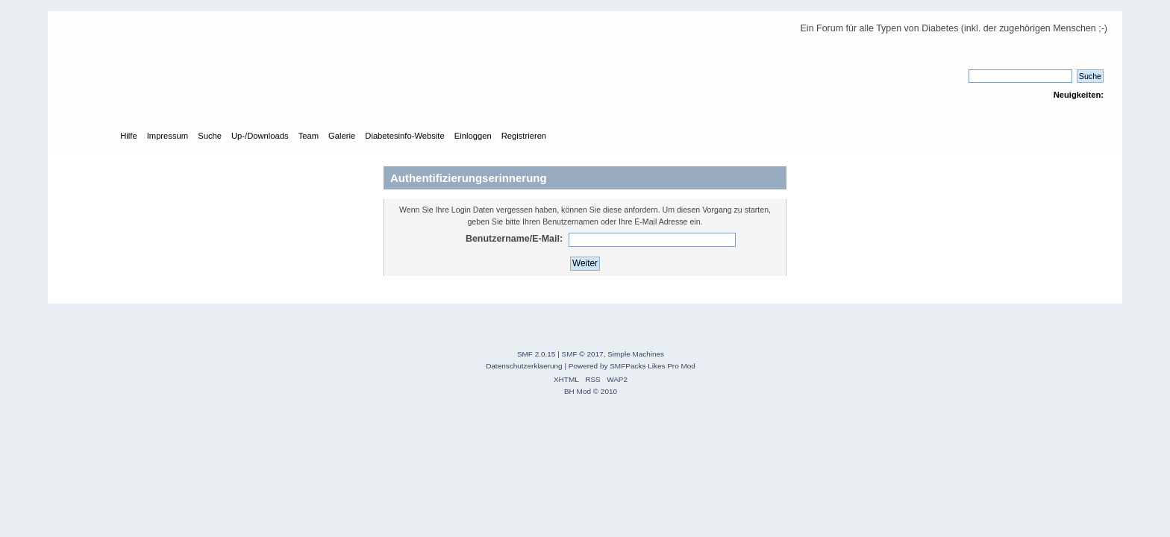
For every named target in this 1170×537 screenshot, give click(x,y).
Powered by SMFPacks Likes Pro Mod (632, 366)
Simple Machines (635, 354)
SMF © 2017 (583, 354)
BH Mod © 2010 (590, 391)
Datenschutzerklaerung (524, 366)
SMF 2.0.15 (536, 354)
